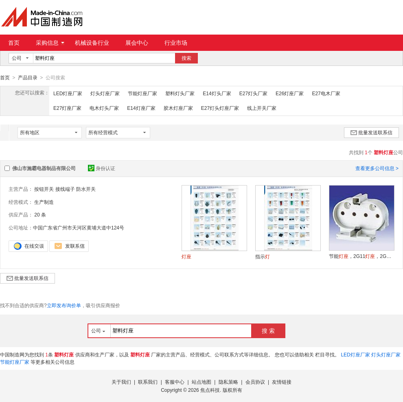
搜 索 (268, 330)
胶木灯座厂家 (178, 108)
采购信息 (50, 42)
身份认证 (101, 168)
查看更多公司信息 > (377, 168)
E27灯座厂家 (67, 108)
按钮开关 (44, 189)
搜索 (186, 58)
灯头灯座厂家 (105, 93)
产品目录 (27, 78)
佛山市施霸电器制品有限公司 (44, 168)
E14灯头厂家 (217, 93)
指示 (262, 256)
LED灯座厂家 (67, 93)
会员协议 (255, 382)
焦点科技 (210, 390)
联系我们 (148, 382)
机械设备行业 (92, 42)
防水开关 (86, 189)
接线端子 (65, 189)
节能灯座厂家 (142, 93)
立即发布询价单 (64, 305)
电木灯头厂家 (104, 108)
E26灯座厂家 (290, 93)
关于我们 (121, 382)
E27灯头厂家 (253, 93)
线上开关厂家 (261, 108)
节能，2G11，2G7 (361, 256)
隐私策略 (228, 382)
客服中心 (174, 382)
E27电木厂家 (326, 93)
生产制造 (44, 202)
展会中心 (136, 42)
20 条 (40, 214)
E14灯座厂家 (141, 108)
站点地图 (201, 382)
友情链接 (281, 382)
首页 (14, 42)
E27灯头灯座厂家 (220, 108)
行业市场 (175, 42)
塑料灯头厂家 (180, 93)
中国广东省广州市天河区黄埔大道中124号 (78, 227)
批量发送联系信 (371, 132)
